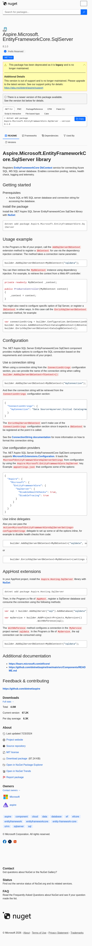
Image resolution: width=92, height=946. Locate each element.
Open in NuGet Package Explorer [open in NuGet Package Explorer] (24, 765)
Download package (16, 758)
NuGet (11, 215)
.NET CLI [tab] (9, 109)
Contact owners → (11, 790)
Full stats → (8, 701)
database (56, 816)
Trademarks (77, 932)
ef (67, 816)
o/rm (7, 826)
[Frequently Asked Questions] (6, 891)
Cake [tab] (46, 114)
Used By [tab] (69, 135)
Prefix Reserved (15, 51)
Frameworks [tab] (29, 135)
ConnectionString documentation (31, 437)
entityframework (13, 821)
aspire (13, 805)
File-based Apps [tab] (33, 114)
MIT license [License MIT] (12, 752)
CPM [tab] (49, 109)
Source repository (16, 746)
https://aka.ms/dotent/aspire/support (23, 88)
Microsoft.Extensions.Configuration (33, 456)
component (22, 816)
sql (29, 826)
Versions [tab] (10, 142)
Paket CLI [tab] (60, 109)
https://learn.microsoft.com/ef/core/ (29, 663)
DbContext (46, 167)
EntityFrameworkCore (26, 167)
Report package (15, 777)
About (26, 932)
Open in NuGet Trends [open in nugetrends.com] (18, 771)
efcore (75, 816)
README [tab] (11, 135)
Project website (14, 739)
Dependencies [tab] (50, 135)
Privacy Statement (58, 932)
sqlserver (19, 826)
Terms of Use (39, 932)
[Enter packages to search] (42, 12)
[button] (45, 66)
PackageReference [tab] (34, 109)
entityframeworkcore (37, 821)
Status (7, 880)
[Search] (84, 12)
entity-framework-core (64, 821)
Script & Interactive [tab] (13, 114)
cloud (35, 816)
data (44, 816)
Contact (8, 868)
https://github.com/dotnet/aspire (21, 688)
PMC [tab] (19, 109)
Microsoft (15, 797)
